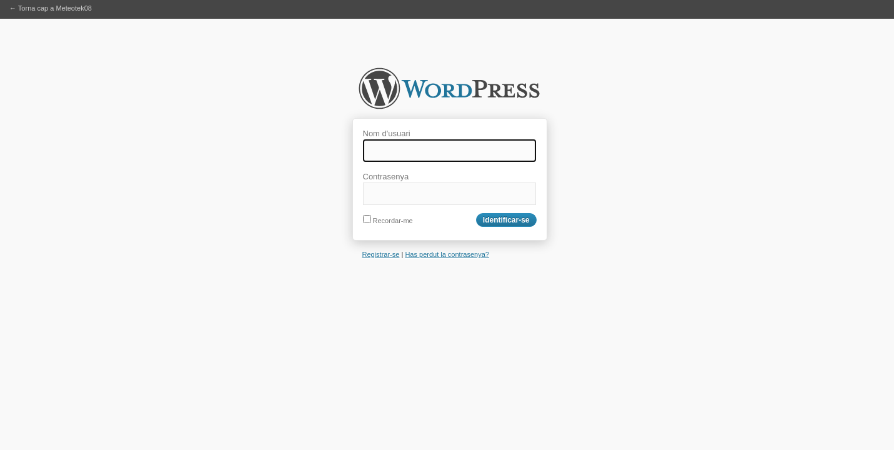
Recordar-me (388, 220)
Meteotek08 (449, 92)
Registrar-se (381, 254)
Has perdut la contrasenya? (447, 254)
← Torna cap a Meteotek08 (50, 8)
